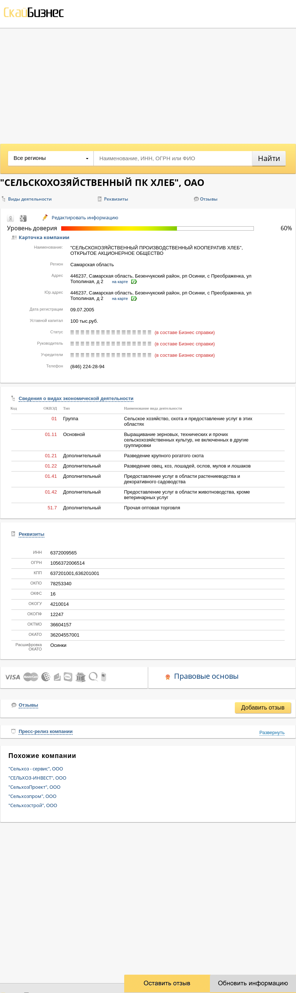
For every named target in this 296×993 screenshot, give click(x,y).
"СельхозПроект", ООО (34, 787)
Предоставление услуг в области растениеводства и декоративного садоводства (182, 478)
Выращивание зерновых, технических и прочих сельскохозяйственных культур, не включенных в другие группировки (186, 440)
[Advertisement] (148, 83)
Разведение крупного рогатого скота (164, 455)
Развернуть (272, 732)
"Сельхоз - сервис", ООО (35, 768)
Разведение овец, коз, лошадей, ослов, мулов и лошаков (187, 466)
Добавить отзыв (262, 707)
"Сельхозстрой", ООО (32, 805)
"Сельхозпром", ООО (32, 796)
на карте (120, 281)
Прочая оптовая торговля (152, 507)
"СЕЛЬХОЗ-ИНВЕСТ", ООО (37, 777)
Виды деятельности (30, 199)
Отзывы (209, 199)
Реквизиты (116, 199)
